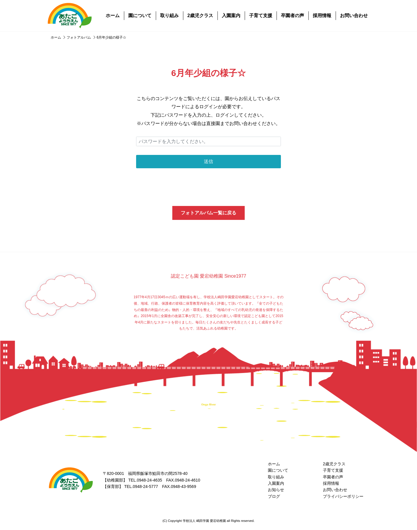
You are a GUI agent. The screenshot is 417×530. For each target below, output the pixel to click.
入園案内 (231, 15)
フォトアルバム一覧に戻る (208, 212)
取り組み (169, 15)
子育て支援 (260, 15)
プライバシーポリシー (343, 496)
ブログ (274, 496)
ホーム (113, 15)
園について (139, 15)
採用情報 (322, 15)
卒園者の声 (292, 15)
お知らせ (276, 489)
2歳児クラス (200, 15)
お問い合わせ (354, 15)
